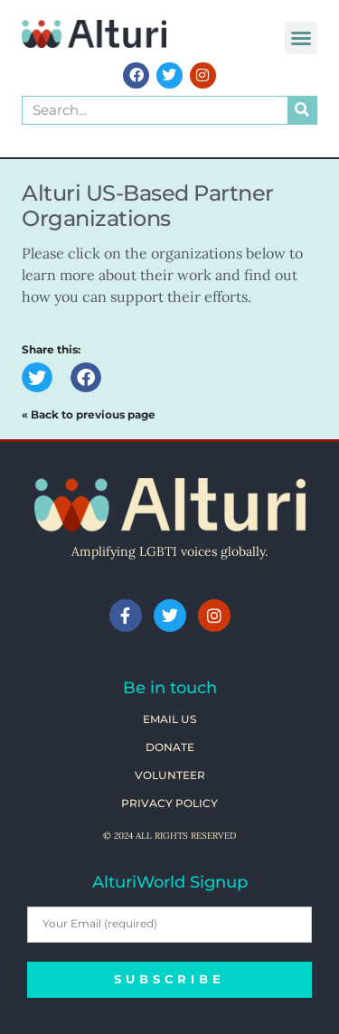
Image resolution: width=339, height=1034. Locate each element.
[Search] (301, 110)
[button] (301, 38)
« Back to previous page (88, 414)
